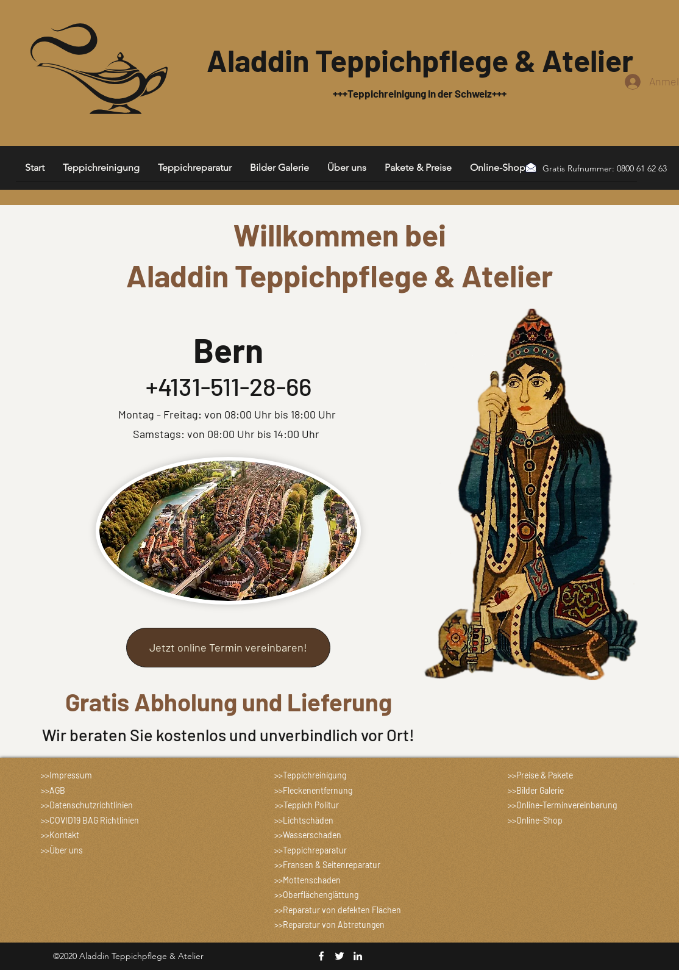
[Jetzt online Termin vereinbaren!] (228, 647)
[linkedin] (358, 956)
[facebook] (321, 956)
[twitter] (339, 956)
